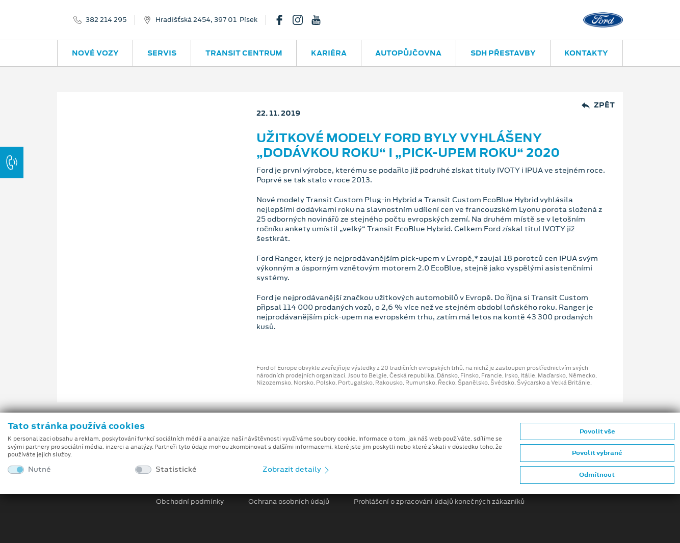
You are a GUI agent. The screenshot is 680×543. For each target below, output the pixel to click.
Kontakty (586, 53)
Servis (161, 53)
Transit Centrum (243, 53)
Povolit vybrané (597, 453)
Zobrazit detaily (297, 469)
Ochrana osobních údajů (288, 501)
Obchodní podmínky (190, 501)
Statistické (176, 469)
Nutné (39, 469)
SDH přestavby (503, 53)
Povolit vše (597, 431)
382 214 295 (106, 19)
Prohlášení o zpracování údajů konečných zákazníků (439, 501)
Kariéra (329, 53)
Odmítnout (597, 475)
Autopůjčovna (408, 53)
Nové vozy (95, 53)
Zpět (598, 105)
